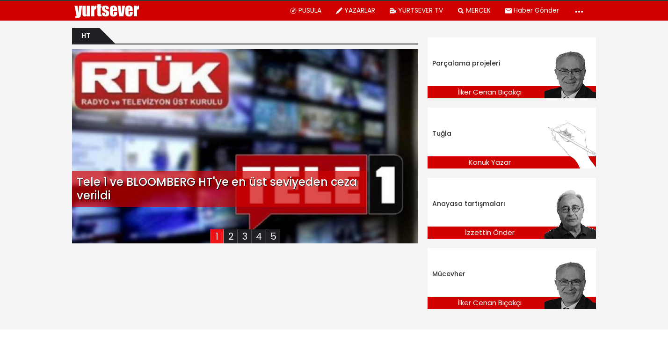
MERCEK (474, 10)
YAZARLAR (355, 10)
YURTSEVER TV (416, 10)
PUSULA (305, 10)
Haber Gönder (532, 10)
